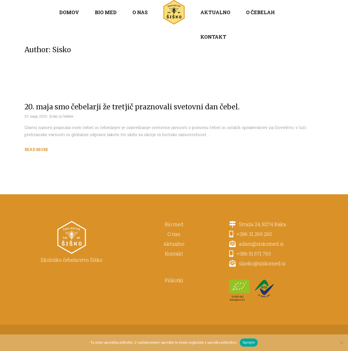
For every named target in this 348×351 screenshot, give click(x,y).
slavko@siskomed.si (260, 263)
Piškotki (174, 280)
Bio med (174, 224)
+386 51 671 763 (252, 253)
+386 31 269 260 (252, 234)
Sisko (53, 116)
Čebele (68, 116)
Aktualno (173, 244)
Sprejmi (249, 342)
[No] (341, 342)
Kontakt (174, 253)
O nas (173, 234)
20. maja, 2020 (35, 116)
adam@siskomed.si (260, 244)
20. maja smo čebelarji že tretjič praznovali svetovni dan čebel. (132, 106)
